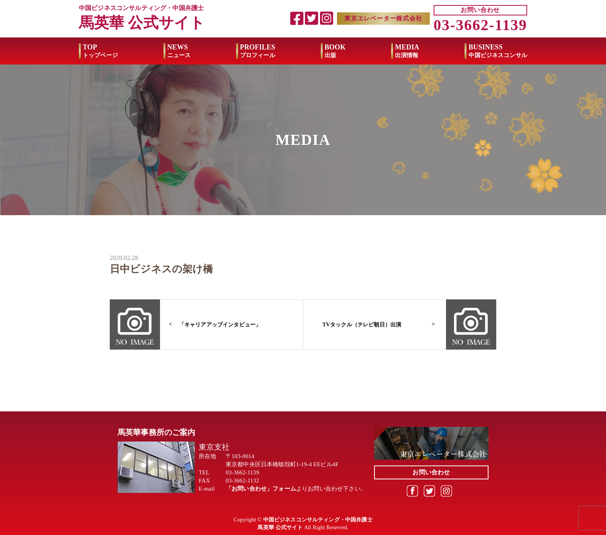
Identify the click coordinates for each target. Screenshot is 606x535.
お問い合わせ (480, 10)
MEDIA (407, 51)
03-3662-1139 (480, 25)
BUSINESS (497, 51)
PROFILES (257, 51)
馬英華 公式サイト (142, 22)
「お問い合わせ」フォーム (261, 489)
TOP (100, 51)
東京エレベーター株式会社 (383, 18)
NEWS (179, 51)
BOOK (335, 51)
